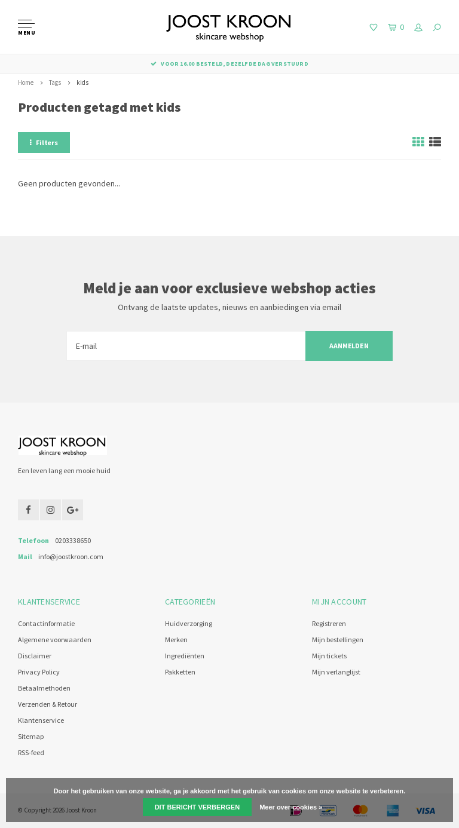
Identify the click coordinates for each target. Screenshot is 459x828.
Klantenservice (41, 720)
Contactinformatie (46, 623)
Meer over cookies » (290, 807)
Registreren (329, 623)
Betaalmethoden (44, 687)
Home (25, 82)
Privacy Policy (39, 671)
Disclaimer (34, 655)
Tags (55, 82)
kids (82, 82)
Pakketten (180, 671)
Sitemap (31, 736)
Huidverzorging (188, 623)
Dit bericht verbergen (197, 807)
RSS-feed (31, 752)
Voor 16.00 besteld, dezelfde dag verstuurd (229, 64)
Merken (176, 639)
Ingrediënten (184, 655)
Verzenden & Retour (47, 704)
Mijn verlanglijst (336, 671)
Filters (44, 142)
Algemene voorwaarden (54, 639)
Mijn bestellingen (337, 639)
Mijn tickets (329, 655)
